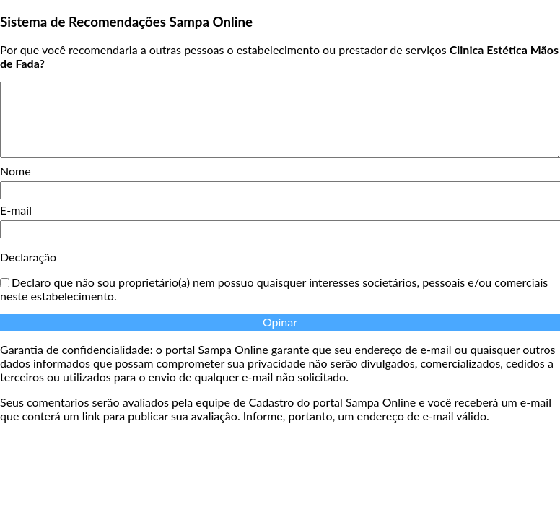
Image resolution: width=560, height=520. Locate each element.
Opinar (280, 322)
